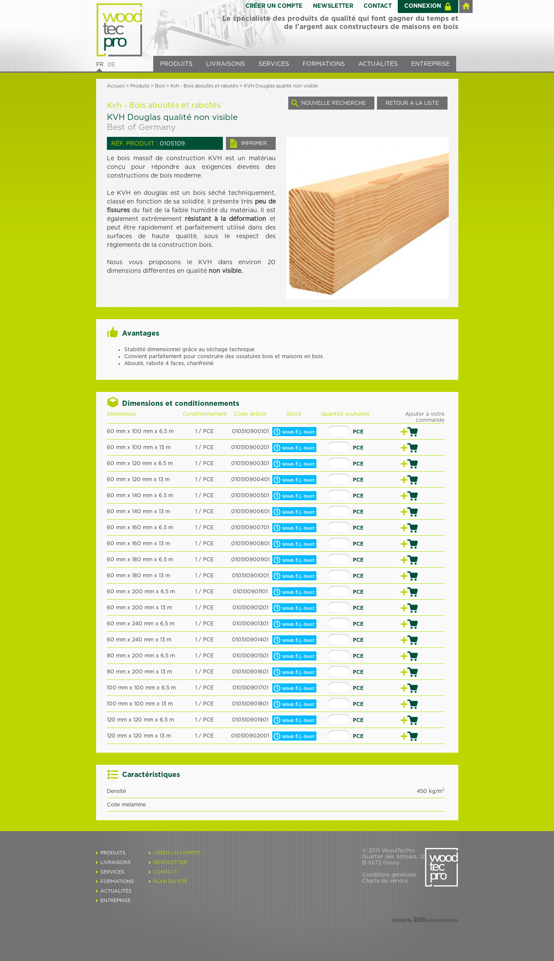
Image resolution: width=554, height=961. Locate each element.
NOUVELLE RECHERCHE (333, 103)
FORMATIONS (324, 64)
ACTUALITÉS (378, 64)
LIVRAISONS (225, 64)
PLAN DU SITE (170, 881)
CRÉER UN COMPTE (274, 6)
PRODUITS (176, 64)
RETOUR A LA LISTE (412, 103)
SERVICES (273, 64)
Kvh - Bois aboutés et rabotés (204, 86)
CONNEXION (422, 6)
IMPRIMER (254, 143)
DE (111, 64)
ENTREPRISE (430, 64)
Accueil (116, 86)
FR (99, 64)
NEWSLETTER (333, 6)
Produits (139, 86)
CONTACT (378, 6)
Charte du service (385, 880)
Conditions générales (389, 874)
